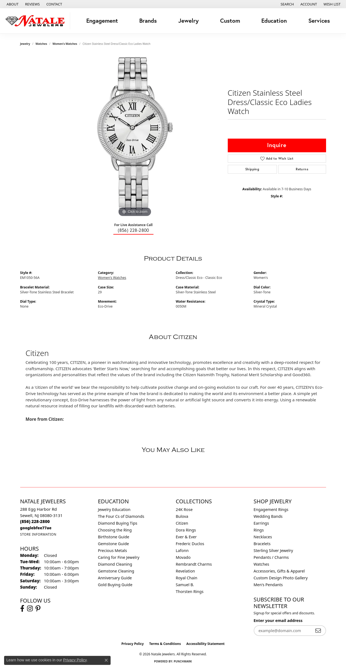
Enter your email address (278, 620)
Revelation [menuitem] (185, 571)
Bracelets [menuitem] (262, 543)
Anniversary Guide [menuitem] (115, 577)
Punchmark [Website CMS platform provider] (183, 661)
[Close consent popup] (106, 660)
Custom (230, 20)
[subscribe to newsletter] (318, 630)
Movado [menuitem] (183, 557)
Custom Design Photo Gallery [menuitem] (281, 577)
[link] (12, 4)
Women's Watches (64, 44)
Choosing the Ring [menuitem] (115, 530)
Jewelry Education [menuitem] (114, 509)
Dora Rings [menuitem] (186, 530)
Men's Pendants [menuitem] (268, 584)
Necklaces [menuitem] (263, 536)
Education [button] (274, 20)
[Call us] (36, 527)
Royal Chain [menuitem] (186, 577)
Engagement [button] (102, 20)
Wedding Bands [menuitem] (268, 516)
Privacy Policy (133, 643)
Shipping (252, 169)
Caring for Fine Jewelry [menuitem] (119, 557)
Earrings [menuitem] (261, 523)
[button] (286, 4)
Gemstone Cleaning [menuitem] (116, 571)
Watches (41, 44)
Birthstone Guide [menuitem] (113, 536)
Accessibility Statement (205, 643)
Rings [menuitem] (259, 530)
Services (319, 20)
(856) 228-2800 (133, 230)
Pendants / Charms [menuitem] (271, 557)
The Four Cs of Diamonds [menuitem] (121, 516)
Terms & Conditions (165, 643)
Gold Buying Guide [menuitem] (115, 584)
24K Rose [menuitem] (184, 509)
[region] (135, 136)
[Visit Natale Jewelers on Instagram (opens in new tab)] (30, 608)
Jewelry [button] (188, 20)
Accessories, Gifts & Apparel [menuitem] (279, 571)
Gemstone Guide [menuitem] (113, 543)
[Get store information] (38, 534)
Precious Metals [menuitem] (112, 550)
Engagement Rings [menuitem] (271, 509)
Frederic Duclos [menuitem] (190, 543)
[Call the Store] (35, 521)
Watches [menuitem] (261, 564)
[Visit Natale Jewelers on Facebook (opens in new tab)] (22, 608)
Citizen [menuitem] (182, 523)
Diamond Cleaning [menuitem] (115, 564)
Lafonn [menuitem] (182, 550)
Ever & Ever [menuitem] (186, 536)
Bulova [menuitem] (182, 516)
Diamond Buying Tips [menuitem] (117, 523)
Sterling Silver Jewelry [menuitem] (273, 550)
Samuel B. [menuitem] (185, 584)
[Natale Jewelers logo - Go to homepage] (36, 20)
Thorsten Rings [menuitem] (190, 591)
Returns (302, 169)
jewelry (25, 44)
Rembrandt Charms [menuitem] (194, 564)
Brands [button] (148, 20)
